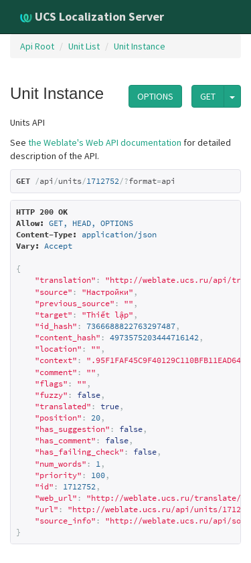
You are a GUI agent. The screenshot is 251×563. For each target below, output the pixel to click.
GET (208, 96)
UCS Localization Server (92, 16)
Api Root (37, 46)
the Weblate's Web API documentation (104, 142)
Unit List (84, 46)
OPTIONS (155, 96)
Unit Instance (139, 46)
